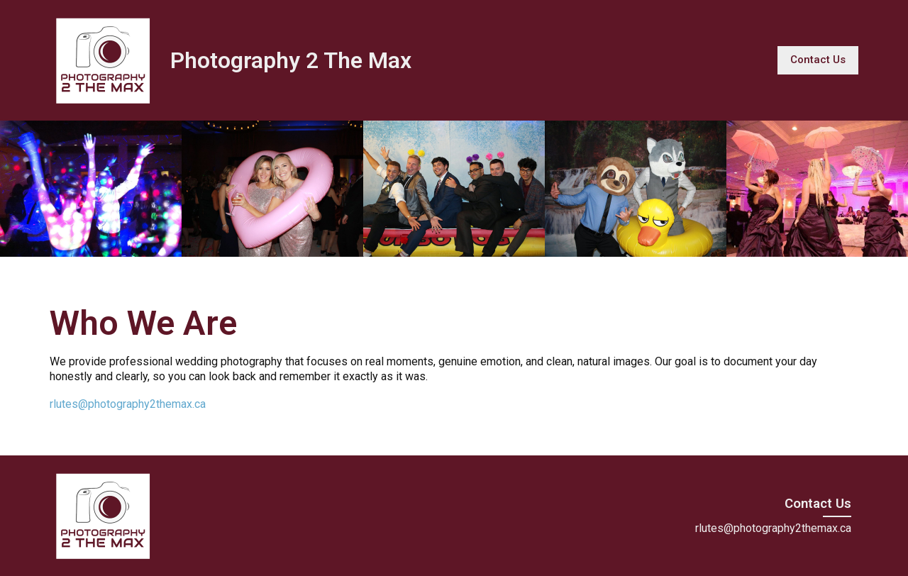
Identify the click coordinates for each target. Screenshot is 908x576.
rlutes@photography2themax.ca (128, 404)
